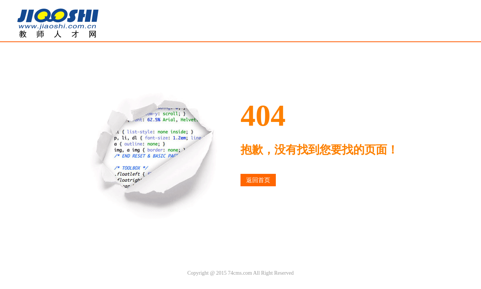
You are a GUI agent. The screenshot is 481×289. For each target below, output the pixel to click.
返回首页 (258, 180)
